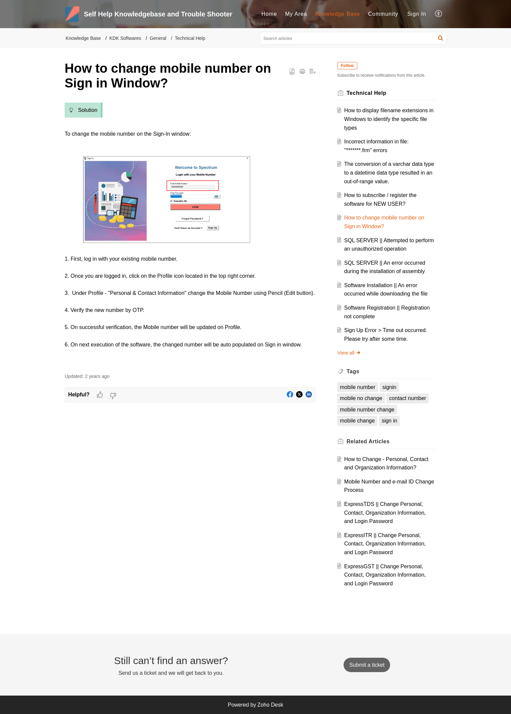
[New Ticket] (367, 665)
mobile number (357, 387)
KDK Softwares (125, 38)
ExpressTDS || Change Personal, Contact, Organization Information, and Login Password (385, 512)
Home (269, 14)
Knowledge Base (337, 14)
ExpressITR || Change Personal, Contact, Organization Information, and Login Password (385, 543)
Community (383, 14)
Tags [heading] (353, 371)
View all (349, 352)
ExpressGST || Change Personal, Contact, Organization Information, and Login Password (385, 575)
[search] (353, 38)
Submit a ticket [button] (366, 665)
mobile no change (361, 398)
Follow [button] (347, 65)
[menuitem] (269, 14)
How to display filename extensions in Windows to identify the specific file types (389, 119)
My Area (296, 14)
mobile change (357, 421)
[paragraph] (190, 232)
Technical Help (190, 38)
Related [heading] (368, 441)
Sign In (416, 14)
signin (389, 387)
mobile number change (367, 409)
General (158, 38)
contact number (407, 398)
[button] (438, 14)
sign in (389, 421)
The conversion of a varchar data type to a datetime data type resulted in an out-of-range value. (389, 172)
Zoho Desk (270, 705)
